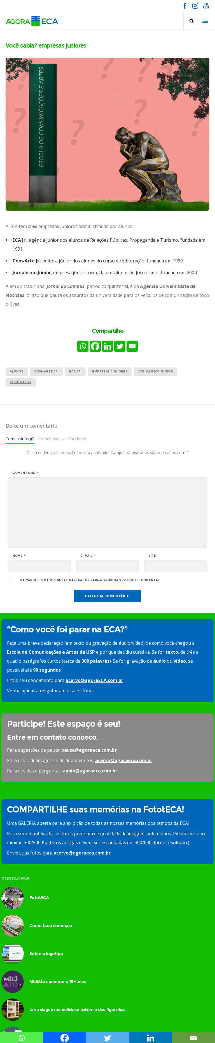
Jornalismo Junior (155, 371)
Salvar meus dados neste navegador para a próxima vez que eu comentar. (90, 580)
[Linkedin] (107, 346)
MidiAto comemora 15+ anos (57, 981)
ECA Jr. (75, 371)
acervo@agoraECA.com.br (94, 680)
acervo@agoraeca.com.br (123, 760)
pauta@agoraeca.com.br (89, 750)
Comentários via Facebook (62, 438)
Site (152, 556)
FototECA (39, 897)
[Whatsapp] (82, 346)
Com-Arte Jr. (46, 371)
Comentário (25, 473)
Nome (19, 556)
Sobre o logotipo (46, 953)
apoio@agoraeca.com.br (90, 771)
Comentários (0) (20, 438)
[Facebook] (95, 346)
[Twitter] (119, 346)
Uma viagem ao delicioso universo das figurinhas (77, 1009)
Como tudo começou (50, 925)
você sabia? (21, 382)
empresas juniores (109, 371)
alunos (17, 371)
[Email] (132, 346)
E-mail (88, 556)
